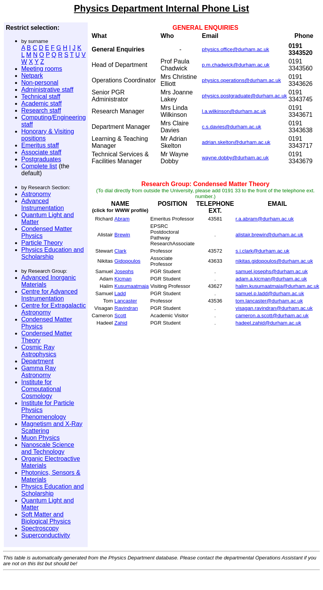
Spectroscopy (40, 528)
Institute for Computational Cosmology (41, 389)
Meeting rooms (41, 68)
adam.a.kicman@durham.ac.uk (271, 279)
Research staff (41, 110)
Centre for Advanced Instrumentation (49, 295)
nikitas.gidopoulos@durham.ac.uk (274, 261)
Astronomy (36, 194)
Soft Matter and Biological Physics (46, 518)
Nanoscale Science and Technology (47, 448)
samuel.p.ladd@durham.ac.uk (270, 293)
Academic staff (41, 103)
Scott (120, 315)
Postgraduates (41, 159)
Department (37, 361)
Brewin (122, 235)
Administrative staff (47, 89)
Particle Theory (42, 242)
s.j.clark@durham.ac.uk (262, 251)
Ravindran (126, 308)
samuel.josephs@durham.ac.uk (272, 271)
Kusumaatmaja (131, 286)
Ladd (120, 293)
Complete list (39, 166)
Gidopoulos (127, 261)
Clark (120, 251)
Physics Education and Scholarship (52, 253)
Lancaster (125, 301)
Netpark (32, 75)
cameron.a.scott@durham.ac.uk (272, 315)
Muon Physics (40, 437)
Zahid (120, 323)
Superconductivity (45, 535)
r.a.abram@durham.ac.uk (265, 219)
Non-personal (39, 82)
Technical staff (40, 96)
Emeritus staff (40, 145)
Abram (121, 219)
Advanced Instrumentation (42, 204)
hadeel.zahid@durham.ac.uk (268, 323)
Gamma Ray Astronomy (38, 371)
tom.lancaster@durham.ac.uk (269, 301)
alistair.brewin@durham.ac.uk (269, 235)
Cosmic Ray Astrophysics (38, 350)
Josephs (124, 271)
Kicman (122, 279)
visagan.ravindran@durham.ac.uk (274, 308)
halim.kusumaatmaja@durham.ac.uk (278, 286)
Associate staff (41, 152)
